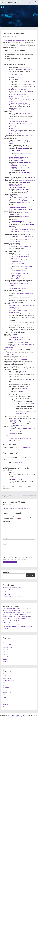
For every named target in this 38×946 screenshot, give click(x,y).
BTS (4, 683)
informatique (15, 486)
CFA (4, 685)
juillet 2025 (6, 652)
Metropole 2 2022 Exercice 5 (20, 229)
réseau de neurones (15, 425)
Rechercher (6, 572)
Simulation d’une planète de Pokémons (19, 437)
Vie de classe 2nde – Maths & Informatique (14, 620)
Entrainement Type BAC (15, 185)
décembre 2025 (7, 644)
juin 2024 (5, 659)
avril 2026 (5, 640)
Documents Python (16, 479)
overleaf (27, 317)
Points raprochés (26, 223)
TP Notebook (13, 302)
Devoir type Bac (16, 277)
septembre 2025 (7, 647)
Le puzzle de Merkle (21, 359)
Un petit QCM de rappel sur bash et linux (20, 209)
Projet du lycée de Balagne (16, 307)
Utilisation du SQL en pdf (15, 96)
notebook (23, 172)
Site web (5, 550)
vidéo (21, 391)
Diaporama (12, 66)
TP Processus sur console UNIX (18, 201)
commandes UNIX (20, 202)
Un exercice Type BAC (15, 103)
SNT (4, 699)
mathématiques (7, 692)
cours (18, 366)
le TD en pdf (15, 140)
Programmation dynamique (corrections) (14, 618)
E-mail (5, 544)
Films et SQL (17, 108)
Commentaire (7, 521)
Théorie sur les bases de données (18, 94)
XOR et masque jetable (12, 354)
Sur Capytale (30, 120)
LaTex (13, 473)
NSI (20, 486)
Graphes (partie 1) (7, 592)
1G (3, 673)
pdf (24, 388)
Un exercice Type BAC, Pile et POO (18, 89)
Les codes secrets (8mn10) (16, 337)
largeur (25, 268)
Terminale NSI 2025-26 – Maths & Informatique (19, 508)
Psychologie (6, 697)
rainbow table (24, 152)
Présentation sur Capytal (18, 462)
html (23, 142)
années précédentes (8, 680)
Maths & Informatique (9, 2)
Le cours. (14, 258)
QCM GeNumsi (29, 91)
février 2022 (6, 661)
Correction (29, 69)
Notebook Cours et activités (23, 293)
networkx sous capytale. (26, 266)
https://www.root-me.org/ (19, 363)
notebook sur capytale (23, 147)
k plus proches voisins (20, 422)
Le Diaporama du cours (15, 196)
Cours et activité (22, 148)
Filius (25, 192)
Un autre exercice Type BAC (16, 105)
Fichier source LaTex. (16, 74)
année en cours (8, 486)
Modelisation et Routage (22, 189)
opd (27, 388)
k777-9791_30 (17, 36)
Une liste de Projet (14, 312)
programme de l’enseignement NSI (13, 40)
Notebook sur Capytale (18, 221)
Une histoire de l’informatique (17, 244)
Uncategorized (7, 704)
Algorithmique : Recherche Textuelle (13, 587)
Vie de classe (6, 706)
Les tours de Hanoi (14, 121)
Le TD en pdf (23, 288)
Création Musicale (8, 594)
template (17, 319)
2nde (4, 675)
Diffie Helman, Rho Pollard (20, 357)
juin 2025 (5, 654)
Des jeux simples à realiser (16, 309)
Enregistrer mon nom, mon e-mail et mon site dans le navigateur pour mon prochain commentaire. (17, 558)
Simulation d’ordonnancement (17, 207)
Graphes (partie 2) (8, 589)
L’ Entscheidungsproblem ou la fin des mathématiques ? (19, 283)
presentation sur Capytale (16, 236)
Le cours (11, 287)
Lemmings (29, 84)
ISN (4, 690)
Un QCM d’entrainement (15, 133)
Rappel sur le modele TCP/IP (17, 187)
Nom (5, 538)
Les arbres (22, 179)
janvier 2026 (6, 642)
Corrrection (18, 241)
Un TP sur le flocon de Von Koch (17, 120)
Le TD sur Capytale (14, 288)
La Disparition (28, 379)
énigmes (13, 349)
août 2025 (5, 649)
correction (32, 180)
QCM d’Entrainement (15, 110)
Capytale (22, 69)
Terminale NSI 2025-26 (30, 495)
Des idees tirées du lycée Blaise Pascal (19, 310)
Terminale (24, 486)
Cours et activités (23, 67)
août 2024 (5, 656)
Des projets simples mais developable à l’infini (21, 305)
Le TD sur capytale (25, 140)
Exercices (11, 206)
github (28, 86)
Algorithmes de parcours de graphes (13, 596)
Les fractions (19, 78)
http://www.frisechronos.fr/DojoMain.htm (20, 246)
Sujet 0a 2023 (15, 165)
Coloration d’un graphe (18, 278)
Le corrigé (24, 103)
